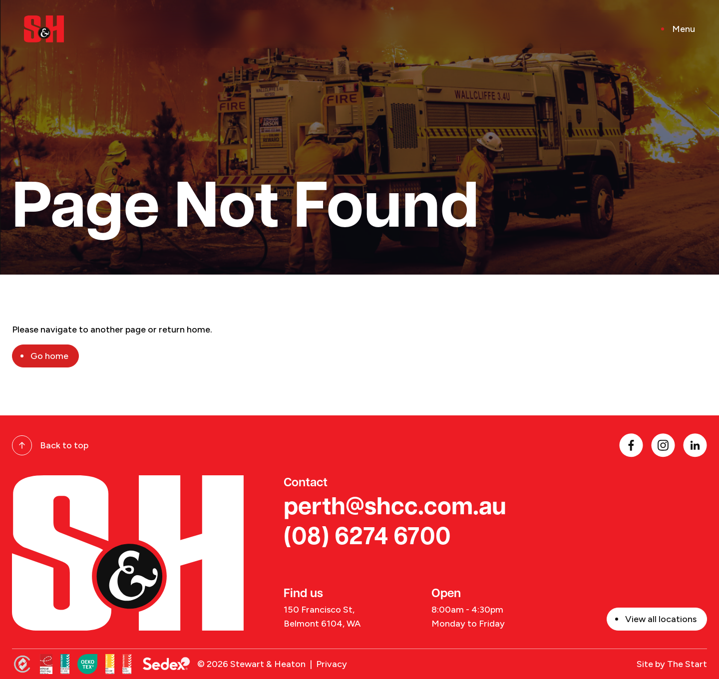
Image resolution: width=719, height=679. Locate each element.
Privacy (331, 664)
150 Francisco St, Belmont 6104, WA (322, 616)
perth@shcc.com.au (395, 508)
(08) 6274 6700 (367, 538)
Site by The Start (672, 664)
